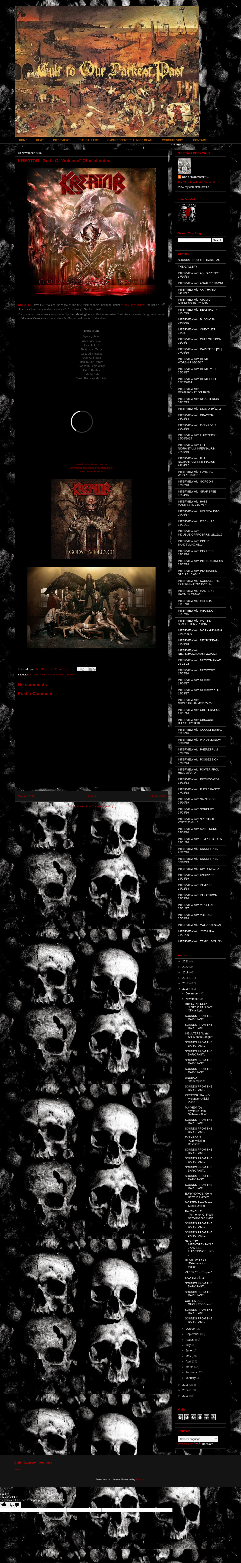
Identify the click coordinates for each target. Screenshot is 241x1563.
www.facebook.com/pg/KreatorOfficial (91, 467)
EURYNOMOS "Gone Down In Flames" (198, 1195)
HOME (23, 140)
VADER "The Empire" (198, 1272)
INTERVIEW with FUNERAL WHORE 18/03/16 (195, 473)
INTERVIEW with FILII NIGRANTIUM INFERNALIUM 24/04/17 (196, 462)
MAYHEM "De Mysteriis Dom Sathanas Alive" (196, 1111)
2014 (185, 1390)
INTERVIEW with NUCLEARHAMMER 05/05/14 (197, 701)
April (189, 1361)
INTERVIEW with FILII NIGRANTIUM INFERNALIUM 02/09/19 (196, 448)
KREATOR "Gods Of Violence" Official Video (197, 1099)
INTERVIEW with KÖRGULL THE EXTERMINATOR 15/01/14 (199, 582)
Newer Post (26, 796)
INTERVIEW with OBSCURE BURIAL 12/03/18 (196, 721)
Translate (203, 1444)
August (190, 1339)
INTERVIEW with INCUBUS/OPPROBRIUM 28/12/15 (200, 533)
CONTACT (200, 140)
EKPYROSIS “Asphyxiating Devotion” (195, 1141)
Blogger (140, 1479)
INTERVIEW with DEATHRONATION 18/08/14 (196, 390)
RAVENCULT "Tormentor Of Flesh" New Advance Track (199, 1215)
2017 (185, 983)
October (191, 1328)
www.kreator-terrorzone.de (91, 464)
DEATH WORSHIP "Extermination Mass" (196, 1263)
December (192, 993)
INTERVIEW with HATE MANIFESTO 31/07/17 (192, 503)
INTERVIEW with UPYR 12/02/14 (198, 868)
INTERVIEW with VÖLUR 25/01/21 (199, 924)
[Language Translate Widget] (198, 1439)
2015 (185, 1384)
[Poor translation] (14, 1505)
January (191, 1377)
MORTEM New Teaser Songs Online (199, 1204)
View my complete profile (193, 187)
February (192, 1372)
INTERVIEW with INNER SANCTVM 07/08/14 (193, 543)
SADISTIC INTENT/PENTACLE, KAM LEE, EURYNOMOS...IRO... (199, 1248)
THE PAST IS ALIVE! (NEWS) (57, 674)
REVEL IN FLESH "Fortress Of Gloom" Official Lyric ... (199, 1007)
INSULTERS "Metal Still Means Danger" (199, 1035)
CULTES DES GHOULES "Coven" (199, 1302)
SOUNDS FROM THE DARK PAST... (198, 1017)
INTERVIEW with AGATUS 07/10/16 (200, 283)
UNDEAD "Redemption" (195, 1079)
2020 (185, 966)
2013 (185, 1395)
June (189, 1350)
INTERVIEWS (61, 140)
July (188, 1345)
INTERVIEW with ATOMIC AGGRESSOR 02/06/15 (194, 301)
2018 (185, 977)
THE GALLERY (89, 140)
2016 (185, 988)
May (189, 1356)
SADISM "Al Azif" (195, 1277)
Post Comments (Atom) (99, 806)
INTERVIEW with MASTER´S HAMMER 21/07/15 (196, 592)
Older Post (157, 796)
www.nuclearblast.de (91, 471)
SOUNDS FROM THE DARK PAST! (200, 260)
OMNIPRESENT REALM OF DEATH (130, 140)
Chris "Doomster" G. (195, 177)
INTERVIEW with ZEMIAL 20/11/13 (200, 941)
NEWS (40, 140)
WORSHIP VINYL (173, 140)
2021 (185, 961)
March (190, 1366)
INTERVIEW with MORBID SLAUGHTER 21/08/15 (194, 622)
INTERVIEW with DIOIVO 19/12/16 (200, 408)
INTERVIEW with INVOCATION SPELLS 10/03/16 (197, 572)
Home (92, 796)
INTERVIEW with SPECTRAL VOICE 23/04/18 (196, 821)
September (193, 1334)
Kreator (34, 674)
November (192, 998)
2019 (185, 972)
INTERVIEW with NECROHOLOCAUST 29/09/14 (197, 652)
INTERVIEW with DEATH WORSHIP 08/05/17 (193, 360)
